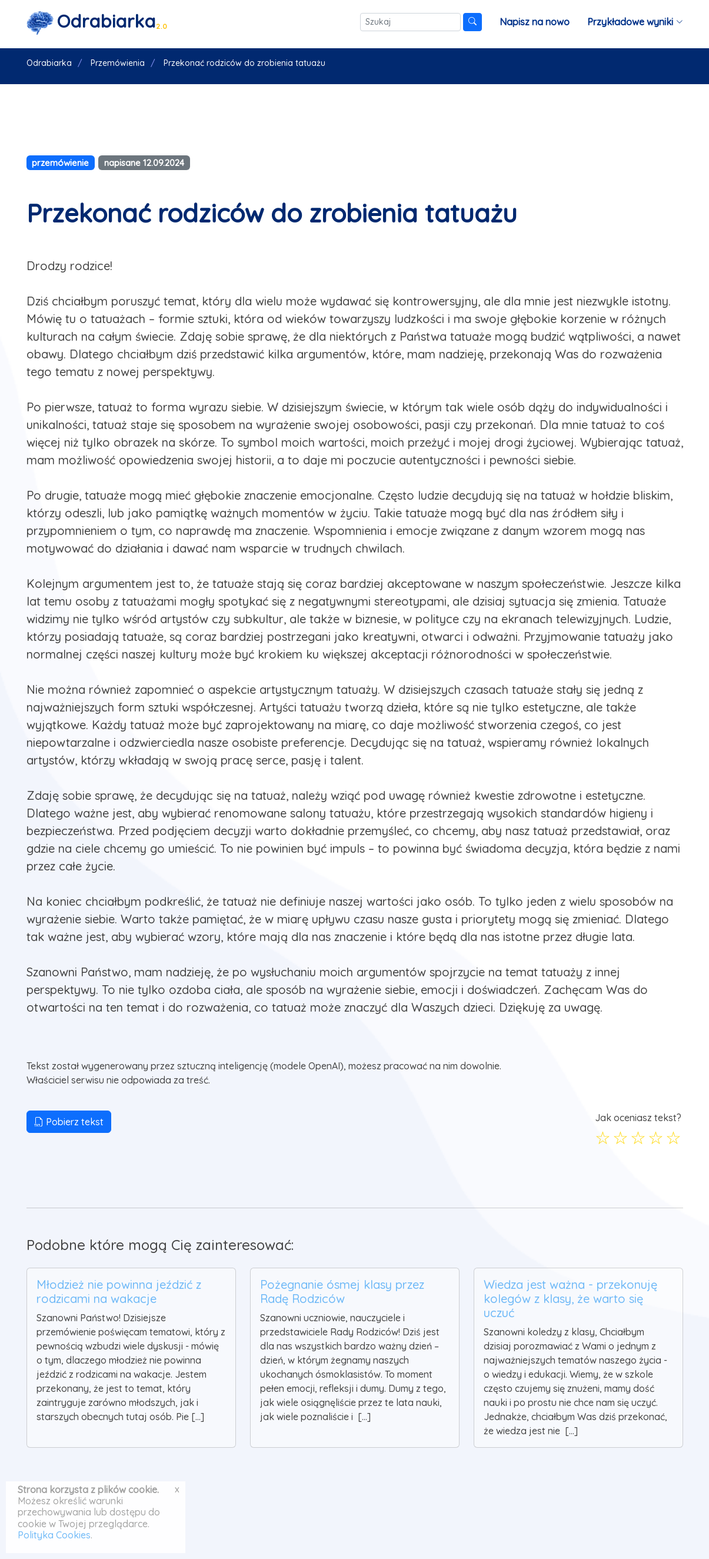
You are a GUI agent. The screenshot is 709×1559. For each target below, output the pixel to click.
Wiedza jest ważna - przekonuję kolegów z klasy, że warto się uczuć (570, 1298)
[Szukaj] (410, 22)
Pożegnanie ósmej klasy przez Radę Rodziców (342, 1291)
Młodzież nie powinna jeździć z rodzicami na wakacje (118, 1291)
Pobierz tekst (69, 1122)
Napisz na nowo (535, 22)
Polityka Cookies (54, 1535)
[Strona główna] (97, 22)
